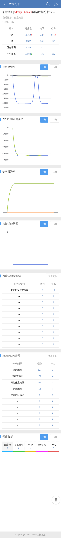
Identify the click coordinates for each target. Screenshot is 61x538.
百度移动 (19, 447)
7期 (44, 67)
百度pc (7, 447)
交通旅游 (7, 17)
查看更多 (52, 276)
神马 (53, 447)
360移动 (42, 447)
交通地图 (18, 17)
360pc (30, 446)
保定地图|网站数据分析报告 (28, 12)
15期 (55, 67)
